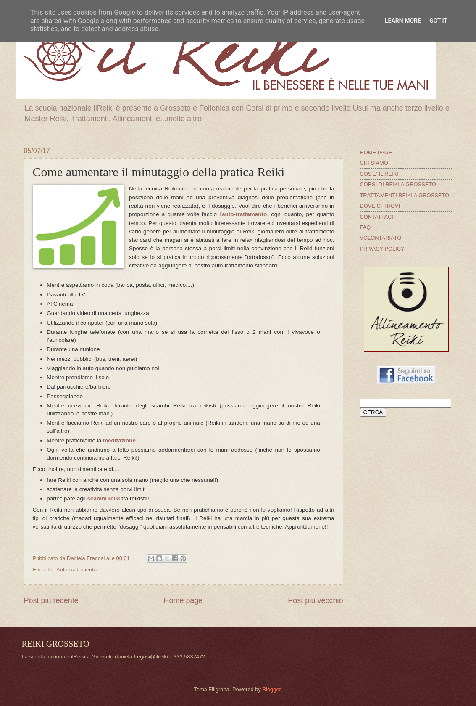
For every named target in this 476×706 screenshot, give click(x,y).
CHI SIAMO (374, 163)
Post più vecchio (315, 600)
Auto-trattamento (76, 569)
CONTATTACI (376, 217)
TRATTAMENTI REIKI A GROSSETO (404, 195)
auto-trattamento (244, 214)
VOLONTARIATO (381, 238)
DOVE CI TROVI (380, 206)
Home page (182, 600)
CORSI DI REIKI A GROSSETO (398, 184)
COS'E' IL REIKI (379, 174)
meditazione (119, 440)
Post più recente (51, 600)
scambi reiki (103, 498)
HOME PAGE (376, 152)
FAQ (365, 227)
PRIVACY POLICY (382, 249)
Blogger (271, 689)
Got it (438, 20)
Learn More (403, 20)
